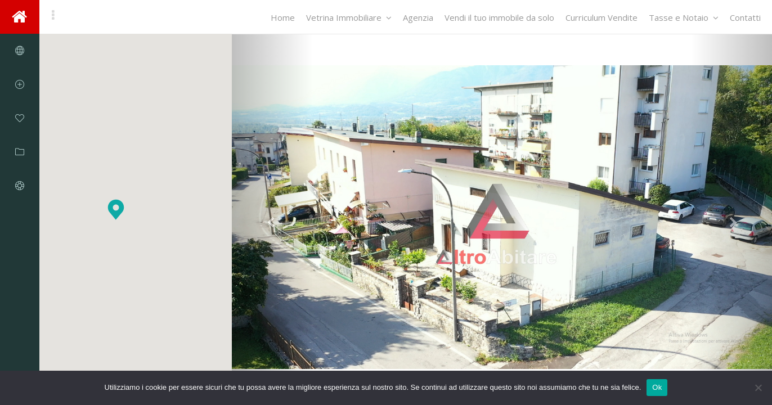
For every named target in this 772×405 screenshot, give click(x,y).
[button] (115, 209)
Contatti (745, 17)
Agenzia (418, 17)
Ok (657, 387)
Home (283, 17)
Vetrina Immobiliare (349, 17)
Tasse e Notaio (684, 17)
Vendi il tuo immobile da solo (499, 17)
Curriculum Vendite (601, 17)
